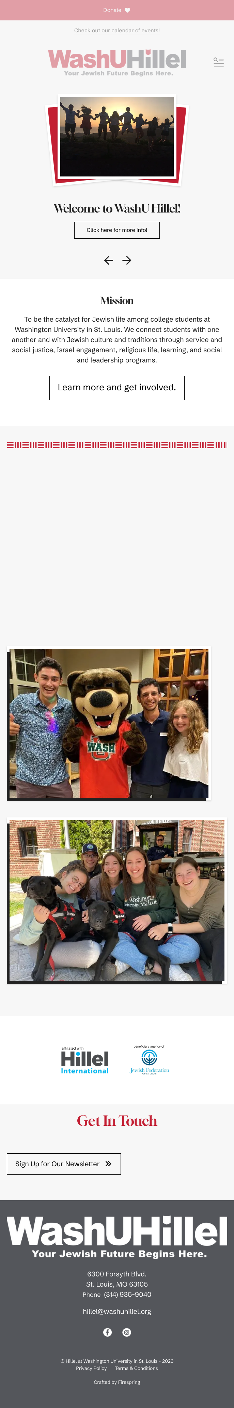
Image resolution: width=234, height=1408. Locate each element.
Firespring (129, 1382)
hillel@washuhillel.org (117, 1311)
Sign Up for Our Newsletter (63, 1163)
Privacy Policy (91, 1368)
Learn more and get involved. (117, 387)
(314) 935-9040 (127, 1294)
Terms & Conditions (136, 1368)
